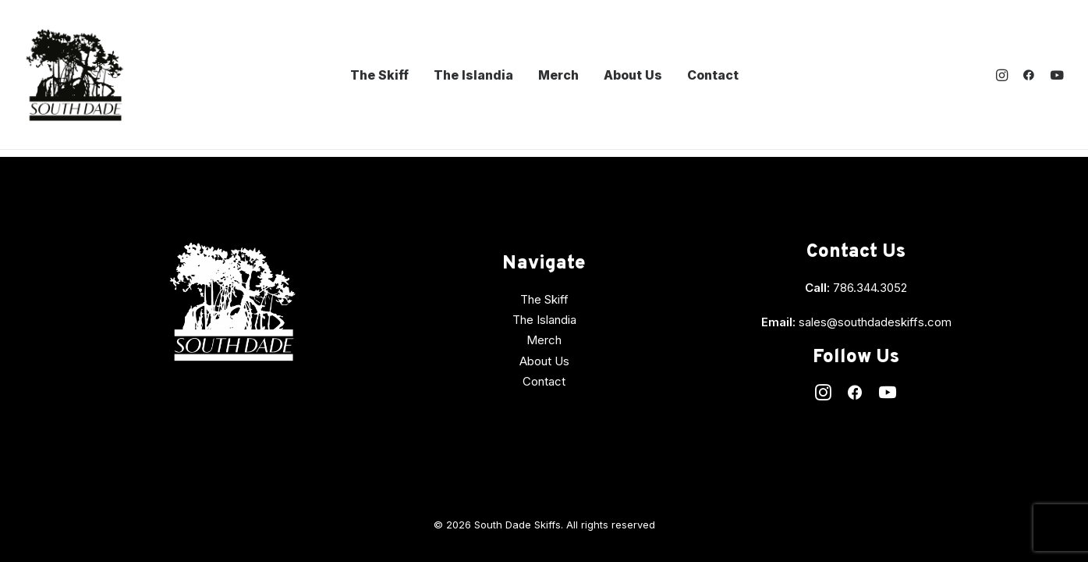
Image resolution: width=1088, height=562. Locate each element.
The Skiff (379, 75)
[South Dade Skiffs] (74, 75)
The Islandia (473, 75)
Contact (713, 75)
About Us (633, 75)
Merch (558, 75)
